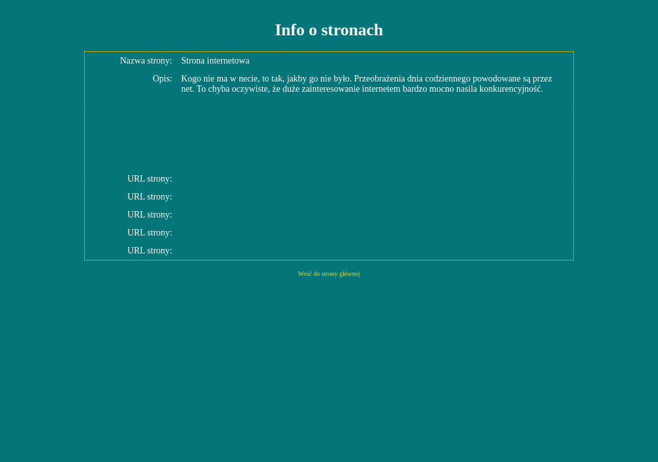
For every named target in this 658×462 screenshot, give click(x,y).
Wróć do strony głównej (329, 273)
